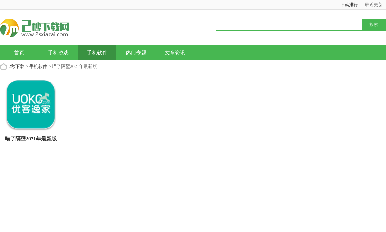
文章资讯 (175, 52)
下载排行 (349, 4)
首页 (19, 52)
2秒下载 (16, 66)
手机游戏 (58, 52)
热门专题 (136, 52)
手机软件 (97, 52)
